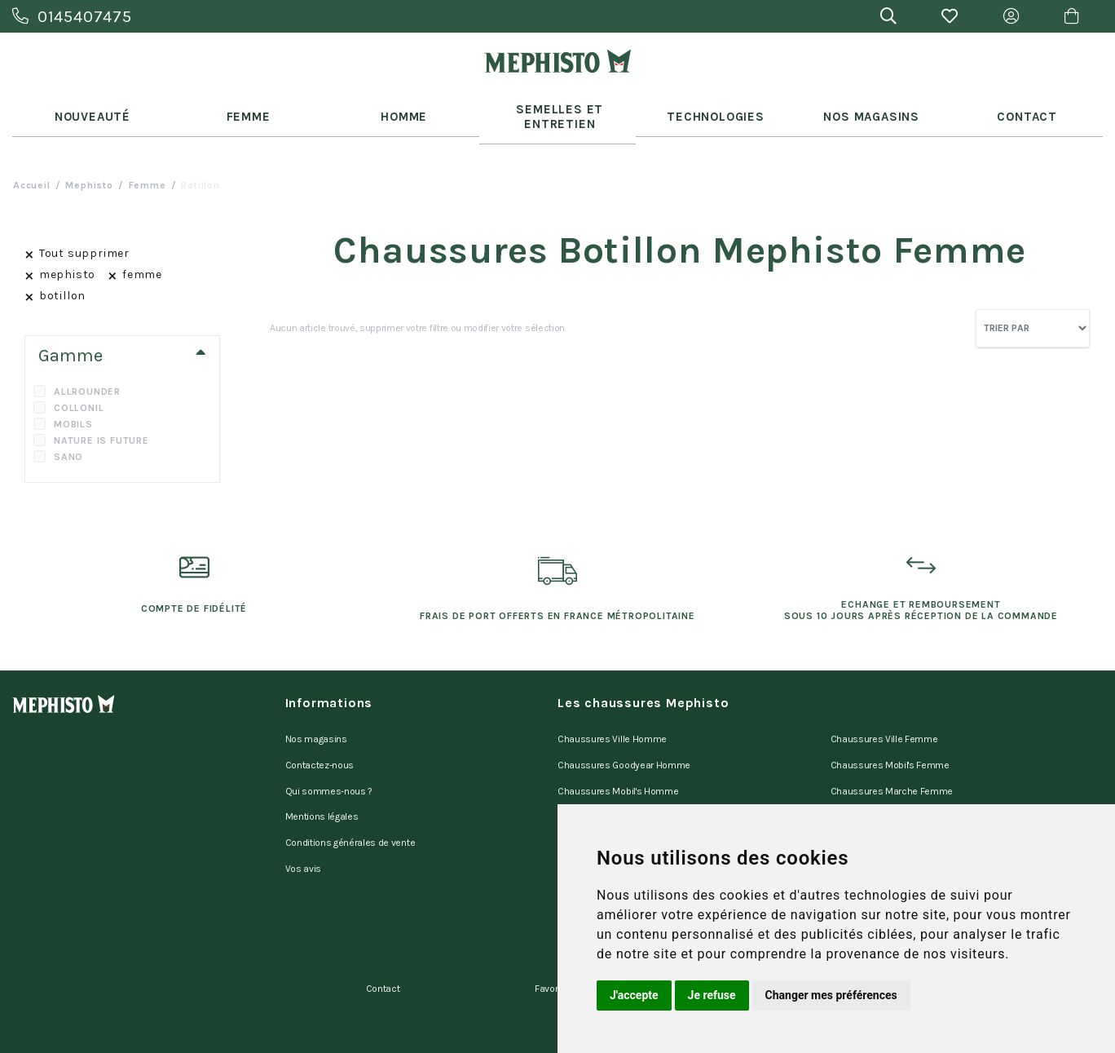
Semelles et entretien (558, 107)
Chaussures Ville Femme (884, 720)
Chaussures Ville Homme (612, 720)
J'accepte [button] (634, 995)
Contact (1025, 107)
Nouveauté (90, 107)
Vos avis (303, 826)
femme (147, 168)
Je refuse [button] (712, 995)
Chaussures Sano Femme (887, 784)
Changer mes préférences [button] (831, 995)
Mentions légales (322, 784)
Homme (401, 107)
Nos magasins (316, 720)
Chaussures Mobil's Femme (890, 741)
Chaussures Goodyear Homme (624, 741)
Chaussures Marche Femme (892, 762)
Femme (246, 107)
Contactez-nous (320, 741)
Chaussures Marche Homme (620, 784)
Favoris (550, 934)
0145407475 (72, 16)
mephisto (88, 168)
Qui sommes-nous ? (329, 762)
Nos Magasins (869, 107)
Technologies (713, 107)
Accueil (32, 168)
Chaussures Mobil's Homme (618, 762)
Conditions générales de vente (350, 805)
